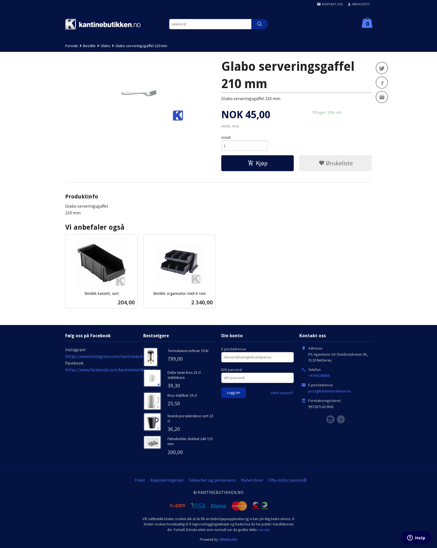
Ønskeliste (336, 163)
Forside (71, 45)
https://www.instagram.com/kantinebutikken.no (112, 356)
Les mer (264, 529)
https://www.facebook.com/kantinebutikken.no (110, 369)
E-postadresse (233, 348)
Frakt (140, 480)
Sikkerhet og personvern (212, 480)
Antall (225, 137)
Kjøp (257, 163)
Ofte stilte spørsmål (287, 480)
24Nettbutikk (228, 539)
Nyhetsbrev (252, 480)
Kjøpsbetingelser (167, 480)
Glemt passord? (282, 393)
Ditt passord (231, 369)
